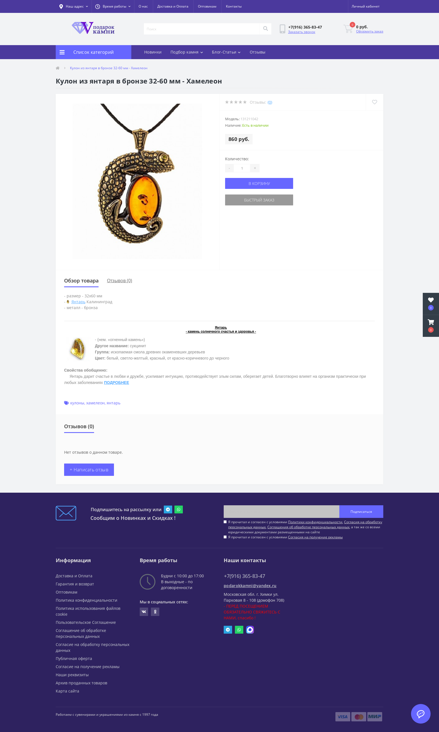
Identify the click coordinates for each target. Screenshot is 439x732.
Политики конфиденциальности (315, 522)
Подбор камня (187, 52)
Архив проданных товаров (81, 682)
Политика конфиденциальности (86, 600)
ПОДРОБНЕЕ (116, 382)
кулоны (77, 403)
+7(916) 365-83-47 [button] (244, 576)
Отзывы (258, 52)
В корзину (259, 183)
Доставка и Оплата (172, 6)
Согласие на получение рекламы (88, 666)
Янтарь (78, 301)
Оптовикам (207, 6)
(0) (270, 102)
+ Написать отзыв (89, 470)
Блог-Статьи (226, 52)
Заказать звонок (301, 31)
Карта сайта (67, 691)
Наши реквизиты (72, 674)
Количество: (237, 158)
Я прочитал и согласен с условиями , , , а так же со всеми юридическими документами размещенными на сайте (305, 527)
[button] (113, 6)
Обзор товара (81, 280)
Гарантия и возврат (75, 584)
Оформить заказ (369, 31)
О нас (143, 6)
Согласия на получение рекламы (315, 537)
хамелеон (95, 403)
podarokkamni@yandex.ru (250, 585)
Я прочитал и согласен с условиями (285, 537)
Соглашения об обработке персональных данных (308, 527)
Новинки (153, 52)
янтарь (113, 403)
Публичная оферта (74, 658)
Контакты (234, 6)
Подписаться (361, 511)
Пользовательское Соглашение (86, 622)
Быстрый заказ (259, 200)
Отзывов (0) (119, 280)
